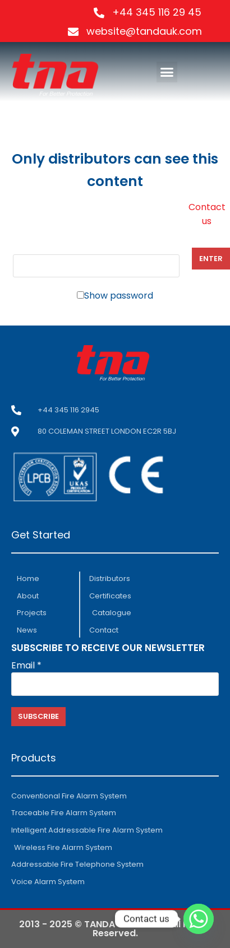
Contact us (207, 214)
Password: (96, 258)
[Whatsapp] (198, 919)
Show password (118, 295)
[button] (167, 72)
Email (26, 665)
